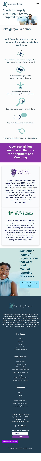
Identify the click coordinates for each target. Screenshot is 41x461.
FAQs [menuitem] (20, 398)
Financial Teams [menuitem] (20, 361)
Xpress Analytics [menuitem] (20, 347)
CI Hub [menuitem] (20, 344)
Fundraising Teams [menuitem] (20, 364)
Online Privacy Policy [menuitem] (20, 400)
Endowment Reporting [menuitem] (20, 349)
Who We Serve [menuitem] (20, 357)
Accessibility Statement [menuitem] (20, 406)
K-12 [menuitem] (20, 375)
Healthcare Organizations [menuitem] (20, 372)
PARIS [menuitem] (20, 339)
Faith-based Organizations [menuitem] (20, 378)
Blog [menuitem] (20, 395)
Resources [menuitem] (20, 388)
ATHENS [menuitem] (20, 341)
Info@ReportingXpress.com (20, 421)
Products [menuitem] (20, 334)
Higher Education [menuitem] (20, 367)
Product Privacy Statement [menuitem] (20, 403)
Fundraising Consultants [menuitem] (20, 380)
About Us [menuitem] (20, 392)
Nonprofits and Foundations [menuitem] (20, 369)
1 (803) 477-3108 (20, 419)
